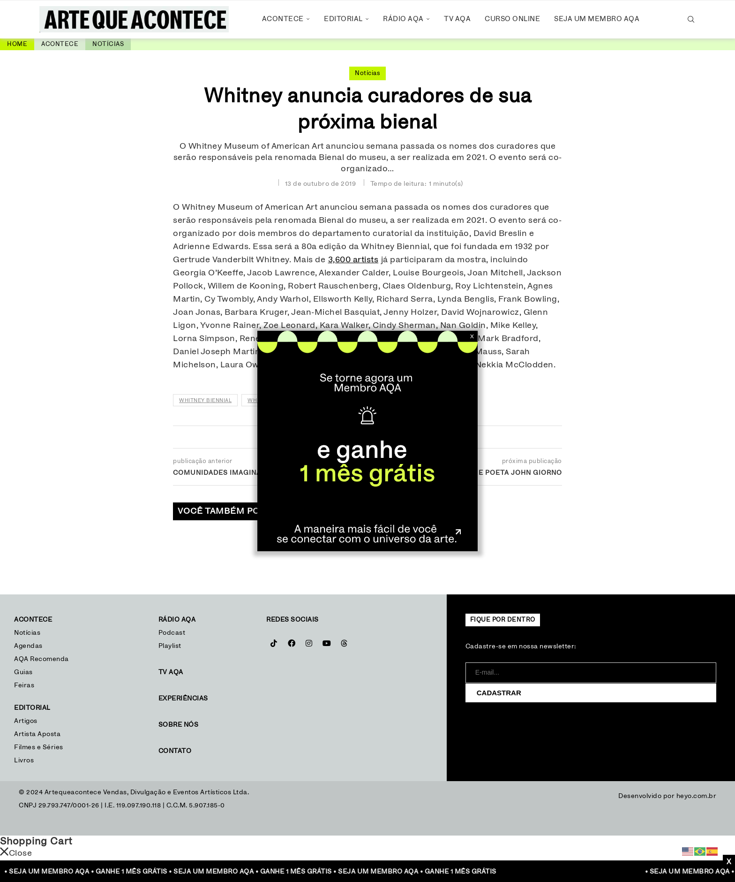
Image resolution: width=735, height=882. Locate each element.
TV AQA (457, 19)
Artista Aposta (37, 734)
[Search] (691, 19)
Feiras (24, 685)
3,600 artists (353, 260)
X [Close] (472, 336)
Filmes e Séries (38, 747)
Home (17, 44)
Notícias (108, 44)
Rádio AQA (403, 19)
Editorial (343, 19)
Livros (24, 760)
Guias (23, 672)
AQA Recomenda (41, 659)
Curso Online (512, 19)
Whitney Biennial (205, 400)
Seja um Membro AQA (596, 19)
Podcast (172, 633)
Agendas (28, 646)
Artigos (26, 721)
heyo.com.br (696, 796)
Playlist (169, 646)
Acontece (283, 19)
